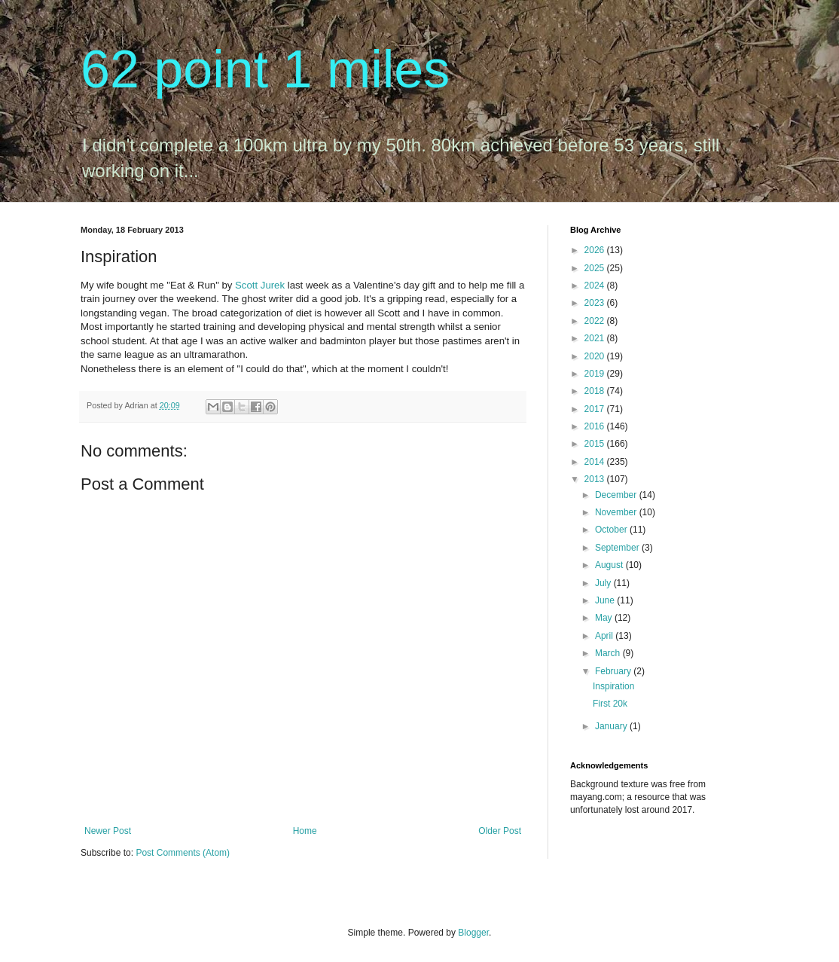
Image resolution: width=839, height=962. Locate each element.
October (612, 529)
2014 (595, 462)
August (610, 565)
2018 (595, 391)
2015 (595, 443)
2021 (595, 338)
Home (305, 831)
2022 (595, 321)
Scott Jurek (260, 285)
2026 (595, 250)
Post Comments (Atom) (183, 852)
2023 (595, 303)
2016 (595, 426)
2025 (595, 268)
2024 (595, 285)
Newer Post (107, 831)
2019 (595, 373)
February (614, 671)
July (604, 583)
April (605, 636)
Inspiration (613, 686)
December (617, 495)
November (617, 512)
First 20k (610, 703)
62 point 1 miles (265, 69)
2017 (595, 409)
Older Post (499, 831)
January (612, 726)
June (606, 600)
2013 (595, 479)
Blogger (473, 932)
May (605, 617)
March (609, 653)
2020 (595, 356)
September (618, 547)
